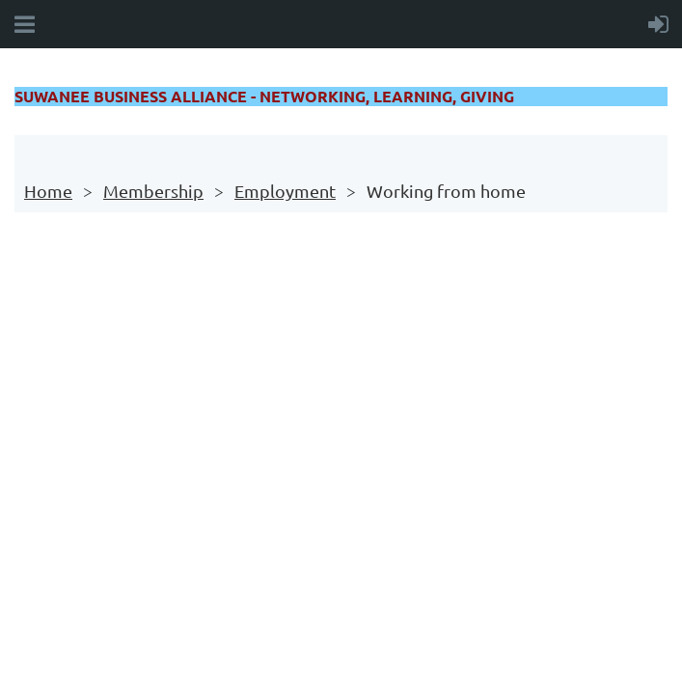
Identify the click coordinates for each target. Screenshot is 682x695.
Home (48, 191)
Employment (285, 191)
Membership (153, 191)
